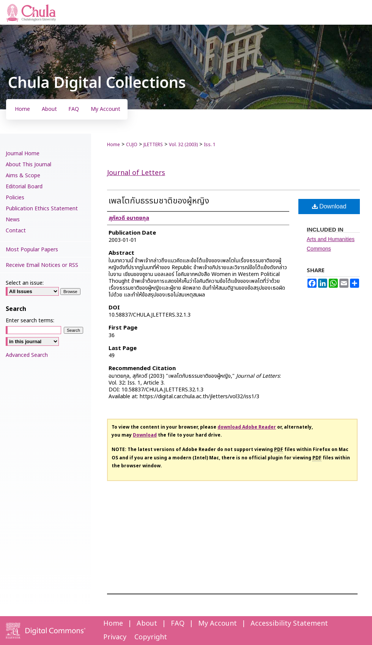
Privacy (114, 637)
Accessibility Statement (289, 623)
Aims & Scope (23, 176)
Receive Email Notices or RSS (42, 265)
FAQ (177, 623)
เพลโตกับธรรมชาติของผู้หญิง (159, 201)
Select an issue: (25, 283)
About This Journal (28, 165)
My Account (217, 623)
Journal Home (22, 154)
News (13, 220)
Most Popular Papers (32, 250)
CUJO (131, 144)
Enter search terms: (30, 321)
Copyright (150, 637)
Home (113, 144)
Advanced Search (27, 355)
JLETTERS (153, 144)
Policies (15, 198)
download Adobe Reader (247, 427)
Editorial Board (24, 187)
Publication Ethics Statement (42, 209)
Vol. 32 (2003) (183, 144)
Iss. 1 (210, 144)
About (147, 623)
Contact (16, 231)
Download (329, 206)
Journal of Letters (136, 173)
